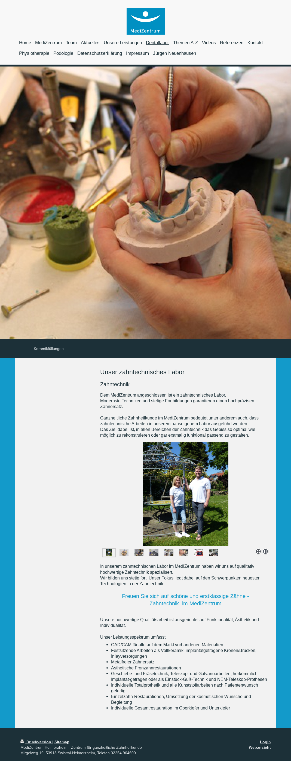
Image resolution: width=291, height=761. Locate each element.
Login (265, 742)
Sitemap (61, 742)
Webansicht (260, 747)
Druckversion (36, 742)
